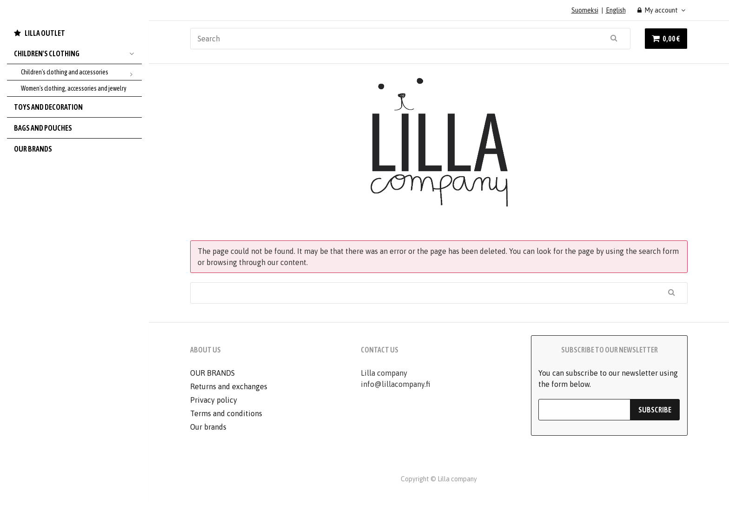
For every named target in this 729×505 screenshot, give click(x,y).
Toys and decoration (48, 107)
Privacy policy (213, 400)
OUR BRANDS (212, 373)
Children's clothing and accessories (81, 72)
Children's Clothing (78, 53)
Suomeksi (584, 10)
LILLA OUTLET (45, 33)
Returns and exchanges (228, 386)
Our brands (33, 149)
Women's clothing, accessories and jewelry (73, 88)
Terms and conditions (226, 413)
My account (657, 10)
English (616, 10)
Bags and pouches (43, 128)
